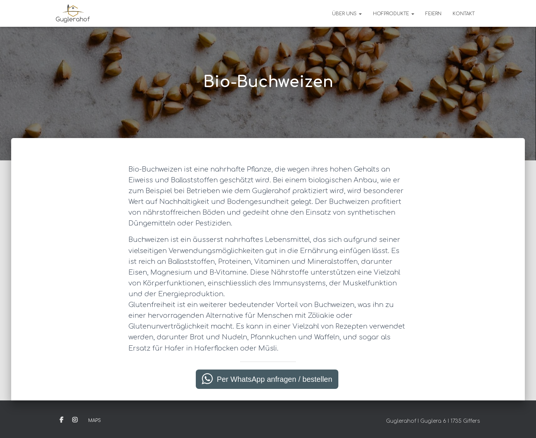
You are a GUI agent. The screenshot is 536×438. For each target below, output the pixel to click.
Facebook (61, 420)
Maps (94, 420)
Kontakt (464, 13)
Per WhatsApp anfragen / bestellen (274, 379)
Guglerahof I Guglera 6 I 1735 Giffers (433, 421)
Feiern (433, 13)
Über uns (347, 13)
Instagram (74, 420)
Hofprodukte (393, 13)
